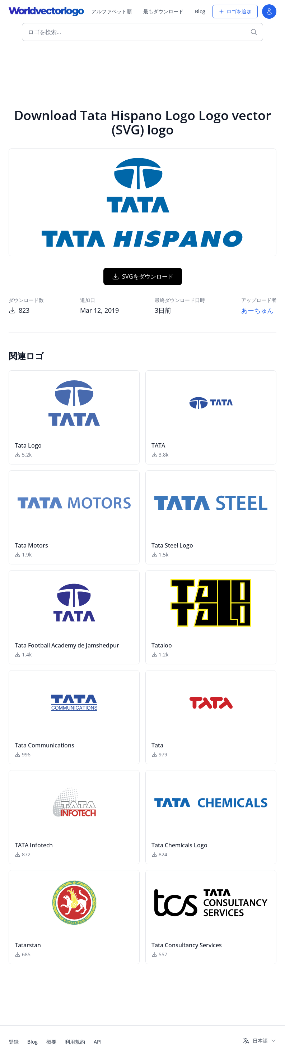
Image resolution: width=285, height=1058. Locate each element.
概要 (51, 1041)
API (98, 1041)
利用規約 (75, 1041)
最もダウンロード (163, 11)
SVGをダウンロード (142, 276)
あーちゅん (257, 310)
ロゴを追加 (235, 11)
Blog (200, 11)
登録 (14, 1041)
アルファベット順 (112, 11)
